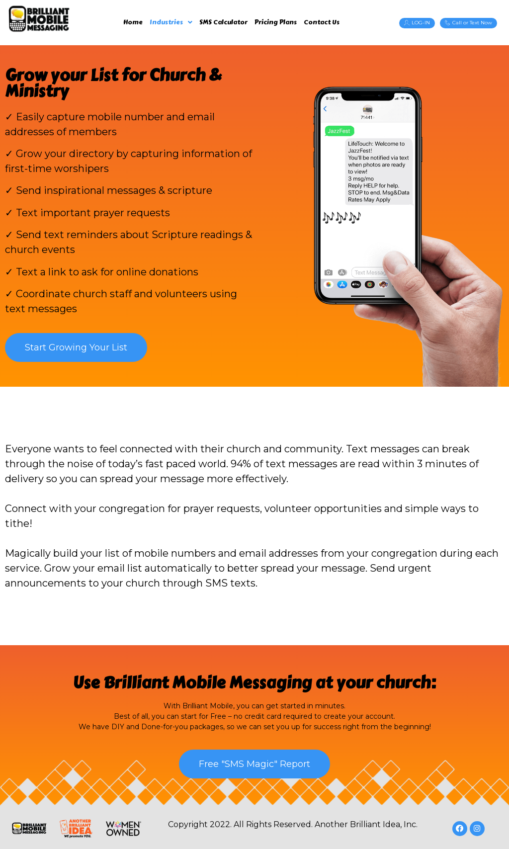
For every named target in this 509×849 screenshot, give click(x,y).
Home (133, 22)
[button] (417, 23)
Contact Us (321, 22)
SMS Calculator (223, 22)
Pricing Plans (275, 22)
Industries (171, 22)
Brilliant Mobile (164, 683)
